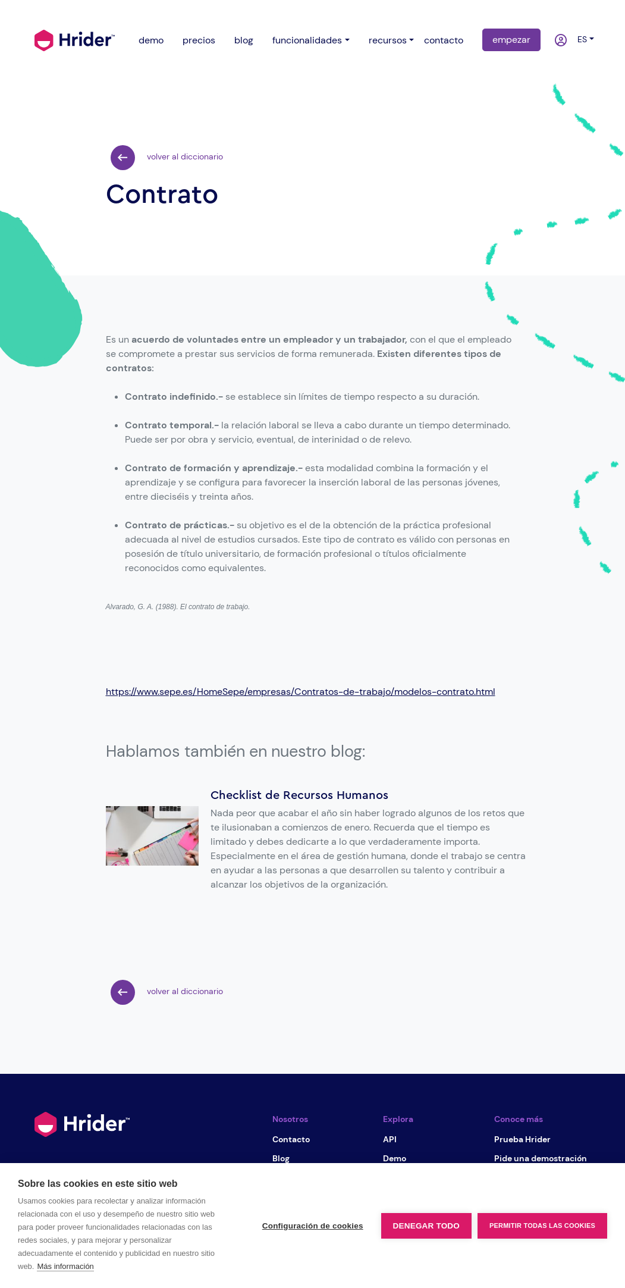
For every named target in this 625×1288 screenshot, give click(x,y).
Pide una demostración (540, 1158)
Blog (281, 1158)
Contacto (291, 1139)
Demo (394, 1158)
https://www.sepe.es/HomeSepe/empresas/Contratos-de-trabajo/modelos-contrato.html (300, 691)
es (579, 39)
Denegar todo (426, 1225)
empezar (511, 39)
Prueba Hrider (522, 1139)
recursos (388, 40)
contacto (443, 40)
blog (243, 40)
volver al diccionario (167, 157)
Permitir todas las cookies (542, 1225)
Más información (65, 1266)
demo (151, 40)
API (390, 1139)
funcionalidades (307, 40)
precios (199, 40)
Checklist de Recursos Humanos (299, 795)
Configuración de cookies (312, 1225)
